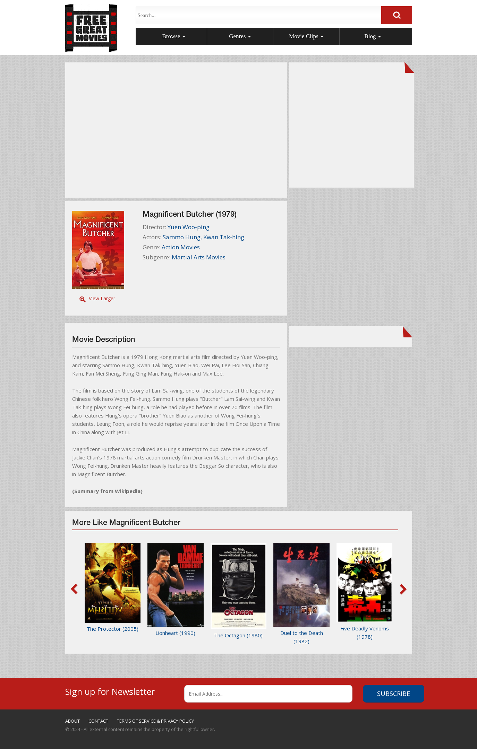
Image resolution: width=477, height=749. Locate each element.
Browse (173, 36)
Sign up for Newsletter (110, 691)
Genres (239, 36)
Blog (372, 36)
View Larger (102, 298)
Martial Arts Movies (198, 257)
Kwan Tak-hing (223, 237)
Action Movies (181, 247)
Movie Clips (306, 36)
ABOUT (72, 721)
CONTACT (98, 721)
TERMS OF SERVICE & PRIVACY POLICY (155, 721)
